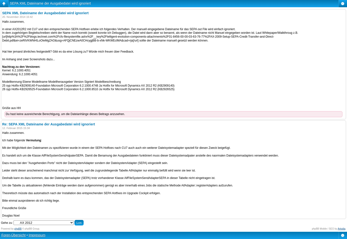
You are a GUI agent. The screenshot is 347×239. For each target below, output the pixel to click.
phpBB (18, 228)
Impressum (37, 235)
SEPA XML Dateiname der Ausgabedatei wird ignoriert (50, 3)
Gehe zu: (7, 223)
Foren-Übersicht (13, 235)
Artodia (342, 228)
